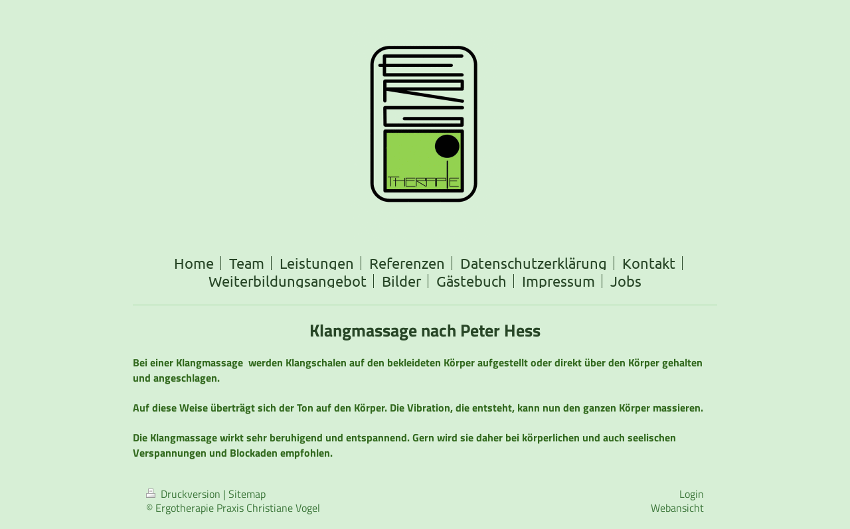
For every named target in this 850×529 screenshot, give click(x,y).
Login (691, 494)
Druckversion (184, 494)
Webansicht (677, 508)
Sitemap (247, 494)
